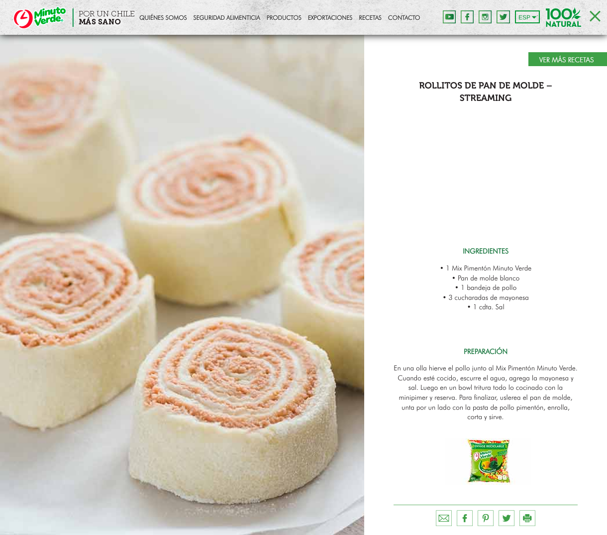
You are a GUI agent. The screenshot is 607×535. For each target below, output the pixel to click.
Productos (284, 18)
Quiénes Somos (163, 18)
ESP (524, 17)
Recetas (370, 18)
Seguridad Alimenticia (226, 18)
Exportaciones (330, 18)
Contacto (404, 18)
